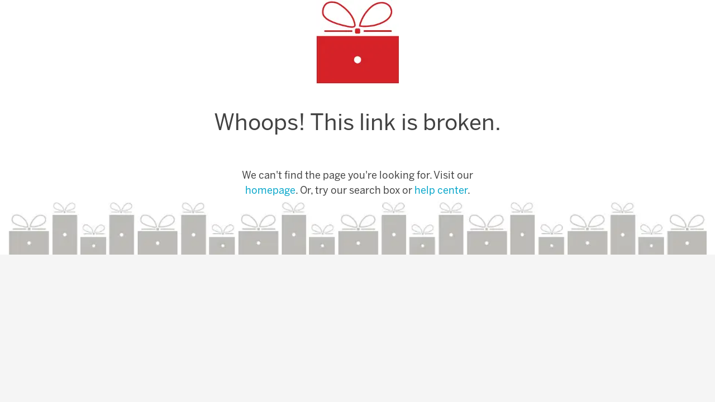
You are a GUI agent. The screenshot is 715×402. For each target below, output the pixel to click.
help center (441, 191)
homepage (270, 191)
